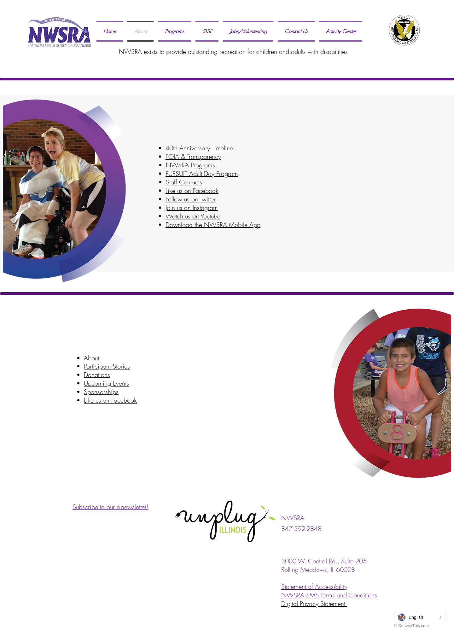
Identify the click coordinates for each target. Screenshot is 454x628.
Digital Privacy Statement (314, 603)
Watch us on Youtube (193, 216)
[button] (174, 31)
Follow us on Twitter (191, 199)
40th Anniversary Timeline (199, 148)
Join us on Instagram (192, 207)
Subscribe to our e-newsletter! (110, 507)
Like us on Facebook (192, 190)
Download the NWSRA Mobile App (213, 224)
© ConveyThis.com (411, 625)
